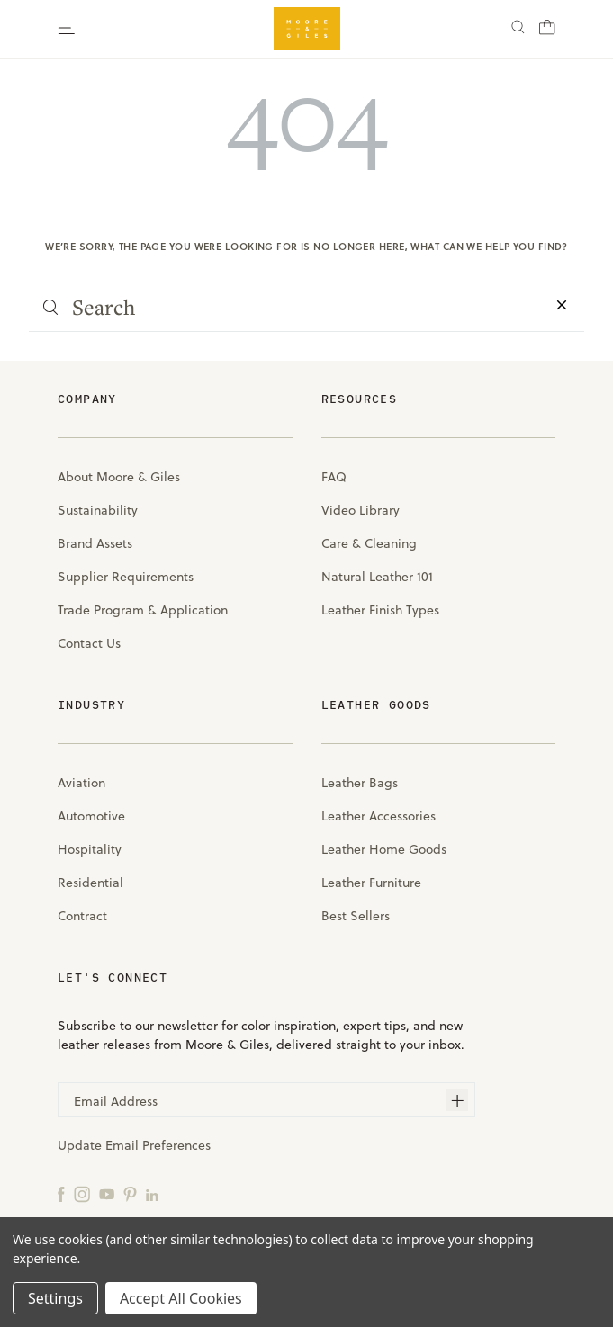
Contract (82, 915)
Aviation (81, 782)
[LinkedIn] (152, 1193)
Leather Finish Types (380, 609)
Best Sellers (355, 915)
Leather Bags (359, 782)
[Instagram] (82, 1193)
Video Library (360, 509)
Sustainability (98, 509)
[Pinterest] (130, 1193)
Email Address (116, 1100)
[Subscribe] (457, 1100)
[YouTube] (106, 1193)
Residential (90, 882)
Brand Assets (95, 542)
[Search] (518, 29)
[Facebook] (61, 1193)
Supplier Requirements (126, 576)
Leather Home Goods (383, 848)
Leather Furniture (371, 882)
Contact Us (89, 642)
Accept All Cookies (181, 1298)
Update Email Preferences (134, 1144)
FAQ (334, 476)
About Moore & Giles (119, 476)
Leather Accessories (378, 815)
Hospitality (90, 848)
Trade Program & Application (143, 609)
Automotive (91, 815)
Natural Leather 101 (377, 576)
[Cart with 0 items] (547, 31)
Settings (55, 1298)
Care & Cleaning (369, 542)
